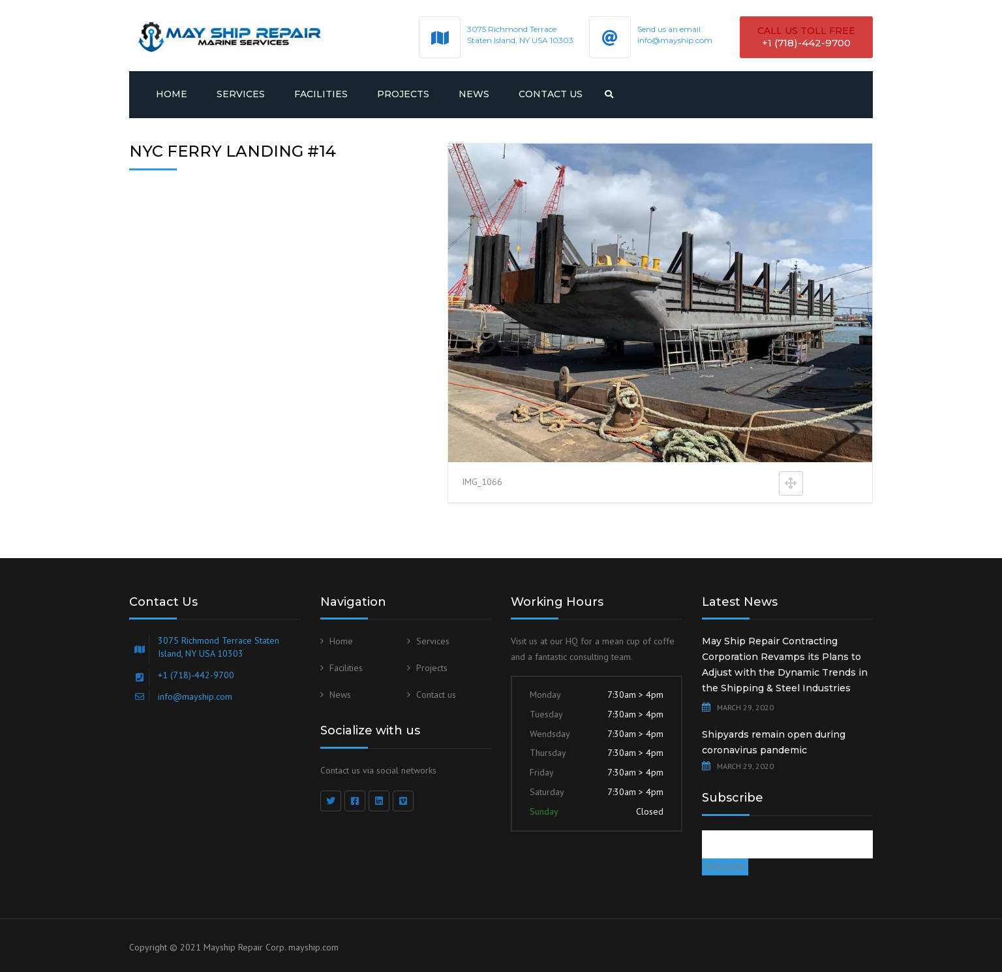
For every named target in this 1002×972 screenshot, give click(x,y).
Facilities (321, 94)
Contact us (551, 94)
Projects (403, 94)
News (474, 94)
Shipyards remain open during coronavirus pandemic (773, 742)
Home (171, 94)
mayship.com (313, 947)
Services (241, 94)
